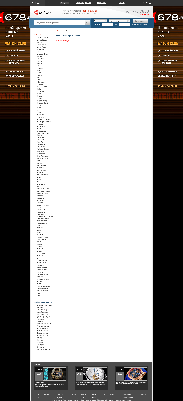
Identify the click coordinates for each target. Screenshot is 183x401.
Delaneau (40, 124)
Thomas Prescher (42, 274)
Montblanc (40, 228)
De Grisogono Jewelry (43, 119)
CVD (38, 110)
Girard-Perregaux (42, 156)
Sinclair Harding (42, 270)
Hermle (39, 177)
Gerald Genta (41, 154)
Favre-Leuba (41, 140)
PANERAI (40, 235)
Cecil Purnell (40, 91)
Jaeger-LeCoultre (42, 193)
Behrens (39, 56)
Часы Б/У (83, 394)
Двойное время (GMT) (44, 317)
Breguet (39, 73)
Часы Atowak (39, 382)
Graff (38, 161)
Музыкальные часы (43, 326)
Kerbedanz (40, 203)
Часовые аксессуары (43, 349)
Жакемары (40, 319)
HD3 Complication (42, 175)
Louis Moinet (41, 212)
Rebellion (39, 246)
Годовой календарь (43, 312)
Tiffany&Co (40, 277)
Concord (39, 105)
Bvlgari (39, 80)
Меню (37, 3)
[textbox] (59, 22)
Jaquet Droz (40, 196)
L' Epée (39, 207)
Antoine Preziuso (42, 47)
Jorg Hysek (40, 200)
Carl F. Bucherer (42, 87)
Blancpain (40, 63)
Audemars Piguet (42, 54)
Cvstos (39, 112)
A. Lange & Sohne (42, 38)
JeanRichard (40, 198)
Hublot (39, 179)
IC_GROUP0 (41, 184)
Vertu (38, 293)
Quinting (39, 244)
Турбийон (40, 342)
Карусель (40, 321)
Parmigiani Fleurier (42, 237)
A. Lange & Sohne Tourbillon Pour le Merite (90, 382)
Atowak (39, 52)
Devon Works (41, 126)
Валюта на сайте (53, 3)
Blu (38, 66)
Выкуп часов (101, 3)
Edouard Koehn (41, 131)
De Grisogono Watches (44, 122)
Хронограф (40, 345)
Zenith (38, 295)
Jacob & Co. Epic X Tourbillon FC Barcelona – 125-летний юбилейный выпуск (131, 383)
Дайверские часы (42, 314)
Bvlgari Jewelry (41, 82)
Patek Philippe (41, 239)
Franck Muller (41, 147)
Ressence (40, 249)
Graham (39, 163)
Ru (144, 3)
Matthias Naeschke (43, 221)
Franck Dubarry (41, 144)
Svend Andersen (42, 272)
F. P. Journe (40, 137)
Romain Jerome (42, 263)
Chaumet (39, 96)
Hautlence (40, 172)
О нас (38, 394)
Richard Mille (41, 253)
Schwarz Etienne (42, 267)
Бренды (46, 394)
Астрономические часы (44, 305)
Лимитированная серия (44, 324)
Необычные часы (42, 335)
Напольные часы (42, 328)
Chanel (39, 94)
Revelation (40, 251)
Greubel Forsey (41, 165)
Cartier (39, 89)
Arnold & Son (41, 49)
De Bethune (40, 117)
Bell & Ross (40, 59)
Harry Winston (41, 170)
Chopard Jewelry (42, 101)
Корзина (122, 3)
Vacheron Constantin (43, 286)
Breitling (39, 75)
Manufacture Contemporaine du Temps (45, 215)
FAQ (103, 394)
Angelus (39, 42)
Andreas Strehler (42, 40)
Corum (39, 108)
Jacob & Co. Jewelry (43, 189)
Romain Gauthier (42, 260)
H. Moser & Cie (41, 168)
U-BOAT (39, 281)
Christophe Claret (42, 103)
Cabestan (40, 84)
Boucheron (40, 68)
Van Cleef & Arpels (42, 288)
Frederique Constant (43, 149)
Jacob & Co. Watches (43, 191)
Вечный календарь (43, 310)
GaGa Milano (41, 151)
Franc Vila (40, 142)
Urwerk (39, 284)
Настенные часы (42, 331)
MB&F (38, 225)
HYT (38, 182)
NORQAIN (40, 230)
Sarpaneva (40, 265)
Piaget (39, 242)
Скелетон (40, 340)
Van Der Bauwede (42, 291)
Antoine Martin (41, 45)
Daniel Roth (40, 115)
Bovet (38, 70)
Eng (150, 3)
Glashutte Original (42, 158)
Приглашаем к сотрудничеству (128, 394)
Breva (38, 77)
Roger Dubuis (41, 256)
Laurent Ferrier (41, 210)
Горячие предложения (83, 3)
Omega (39, 232)
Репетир (39, 338)
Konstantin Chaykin (43, 205)
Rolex (38, 258)
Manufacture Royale (43, 218)
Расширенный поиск (139, 25)
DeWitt (39, 129)
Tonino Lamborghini (43, 279)
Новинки (73, 394)
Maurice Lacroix (42, 223)
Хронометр (40, 347)
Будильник (40, 307)
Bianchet (39, 61)
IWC (38, 186)
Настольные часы (42, 333)
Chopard (39, 98)
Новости (37, 364)
